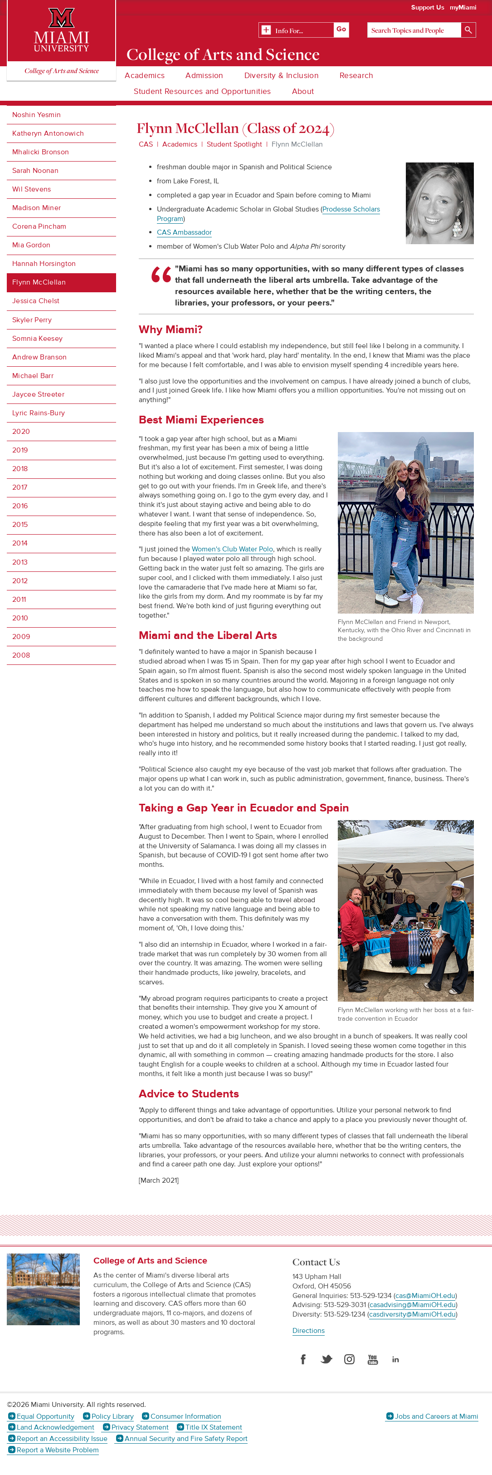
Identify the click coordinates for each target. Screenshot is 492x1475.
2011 (19, 599)
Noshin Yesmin (36, 114)
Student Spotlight (234, 144)
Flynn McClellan (39, 282)
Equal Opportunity (45, 1416)
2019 (20, 450)
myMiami (463, 8)
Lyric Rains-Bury (38, 413)
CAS (146, 144)
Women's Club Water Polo (232, 549)
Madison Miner (36, 207)
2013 (20, 562)
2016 (20, 506)
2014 (20, 543)
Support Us (427, 8)
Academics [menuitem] (145, 75)
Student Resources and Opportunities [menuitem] (202, 91)
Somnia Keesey (37, 338)
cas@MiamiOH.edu (425, 1295)
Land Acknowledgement (55, 1427)
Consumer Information (186, 1416)
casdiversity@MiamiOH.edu (412, 1314)
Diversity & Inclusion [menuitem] (281, 75)
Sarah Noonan (35, 170)
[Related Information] (304, 30)
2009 (21, 636)
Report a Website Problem (58, 1450)
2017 (19, 487)
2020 (21, 431)
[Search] (422, 30)
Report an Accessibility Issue (62, 1438)
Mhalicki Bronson (40, 152)
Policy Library (113, 1416)
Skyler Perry (32, 319)
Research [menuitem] (357, 75)
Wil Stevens (31, 189)
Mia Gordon (31, 245)
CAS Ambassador (184, 232)
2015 (20, 524)
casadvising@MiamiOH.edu (413, 1304)
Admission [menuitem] (204, 75)
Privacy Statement (140, 1427)
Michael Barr (33, 375)
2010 (20, 618)
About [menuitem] (303, 91)
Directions (308, 1330)
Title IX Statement (213, 1427)
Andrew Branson (39, 357)
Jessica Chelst (35, 300)
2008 (21, 655)
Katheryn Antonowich (48, 133)
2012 (20, 580)
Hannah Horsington (44, 263)
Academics (179, 144)
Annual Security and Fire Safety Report (186, 1438)
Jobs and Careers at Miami (436, 1416)
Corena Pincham (39, 226)
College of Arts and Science (223, 54)
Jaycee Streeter (38, 394)
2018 (20, 468)
